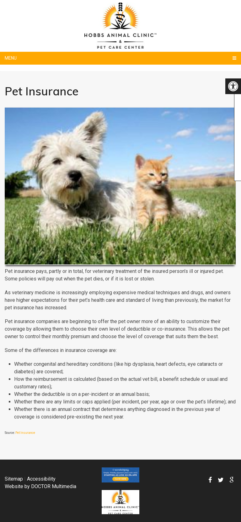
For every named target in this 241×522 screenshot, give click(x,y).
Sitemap (14, 479)
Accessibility (41, 479)
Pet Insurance (25, 432)
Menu (11, 58)
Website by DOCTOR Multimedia (40, 486)
